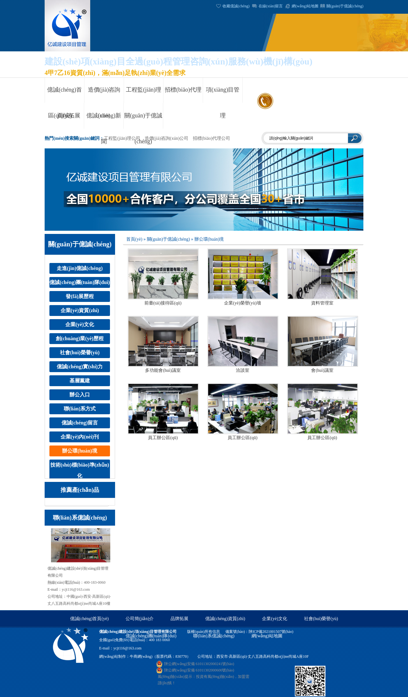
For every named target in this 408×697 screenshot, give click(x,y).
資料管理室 (322, 303)
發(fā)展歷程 (80, 296)
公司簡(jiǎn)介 (140, 618)
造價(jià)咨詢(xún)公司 (167, 138)
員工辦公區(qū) (163, 437)
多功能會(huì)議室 (162, 370)
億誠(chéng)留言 (80, 422)
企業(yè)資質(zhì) (80, 310)
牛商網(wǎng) (141, 656)
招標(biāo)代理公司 (211, 138)
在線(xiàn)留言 (271, 6)
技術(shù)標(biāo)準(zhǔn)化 (79, 470)
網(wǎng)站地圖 (305, 6)
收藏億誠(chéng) (236, 6)
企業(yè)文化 (79, 324)
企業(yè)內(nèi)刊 (80, 436)
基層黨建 (79, 380)
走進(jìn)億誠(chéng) (80, 268)
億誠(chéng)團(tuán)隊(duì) (79, 282)
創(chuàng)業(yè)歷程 (80, 338)
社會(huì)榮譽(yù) (79, 352)
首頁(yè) (134, 239)
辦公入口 (79, 394)
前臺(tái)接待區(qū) (163, 303)
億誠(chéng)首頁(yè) (89, 618)
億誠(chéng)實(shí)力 (80, 366)
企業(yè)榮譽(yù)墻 (242, 303)
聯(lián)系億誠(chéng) (213, 635)
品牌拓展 (179, 618)
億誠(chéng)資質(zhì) (225, 618)
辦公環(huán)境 (79, 450)
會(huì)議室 (322, 370)
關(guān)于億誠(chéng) (344, 6)
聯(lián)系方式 (80, 408)
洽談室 (242, 370)
